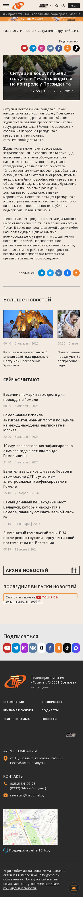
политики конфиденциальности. (31, 886)
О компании (13, 702)
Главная (9, 30)
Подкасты (50, 710)
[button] (74, 324)
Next (39, 601)
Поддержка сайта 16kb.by (29, 850)
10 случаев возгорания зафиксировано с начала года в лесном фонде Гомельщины (38, 450)
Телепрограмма (16, 719)
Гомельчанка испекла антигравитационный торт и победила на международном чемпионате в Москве (38, 422)
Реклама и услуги (18, 710)
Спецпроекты (52, 702)
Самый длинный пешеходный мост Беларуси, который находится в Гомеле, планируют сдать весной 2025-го (38, 510)
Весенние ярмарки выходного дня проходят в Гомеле (34, 397)
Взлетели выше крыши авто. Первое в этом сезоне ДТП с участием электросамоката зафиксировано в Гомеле (37, 479)
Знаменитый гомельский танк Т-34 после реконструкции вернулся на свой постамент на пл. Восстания (38, 537)
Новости (27, 30)
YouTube (47, 597)
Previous (36, 601)
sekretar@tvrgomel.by (27, 795)
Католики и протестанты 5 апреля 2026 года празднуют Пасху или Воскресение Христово (26, 359)
